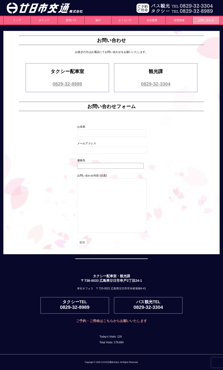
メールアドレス (112, 146)
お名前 (111, 129)
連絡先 (110, 163)
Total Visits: (107, 342)
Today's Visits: (108, 336)
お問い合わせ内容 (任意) (112, 203)
